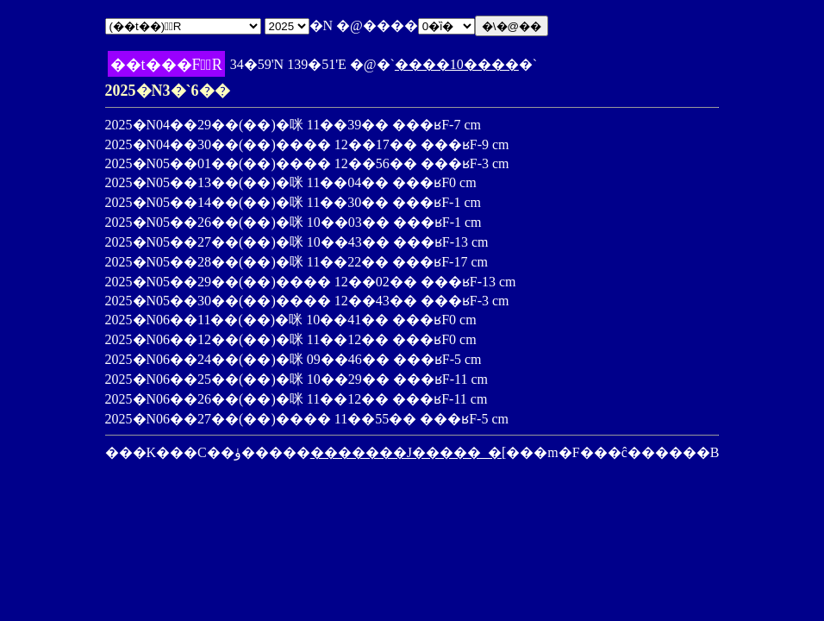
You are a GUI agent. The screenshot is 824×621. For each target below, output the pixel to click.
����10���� (457, 64)
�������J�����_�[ (408, 452)
